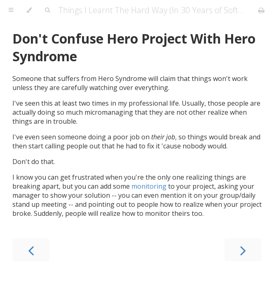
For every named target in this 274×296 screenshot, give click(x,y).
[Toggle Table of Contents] (11, 10)
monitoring (148, 186)
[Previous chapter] (30, 249)
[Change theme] (29, 10)
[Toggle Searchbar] (47, 10)
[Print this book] (261, 10)
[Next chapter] (243, 249)
